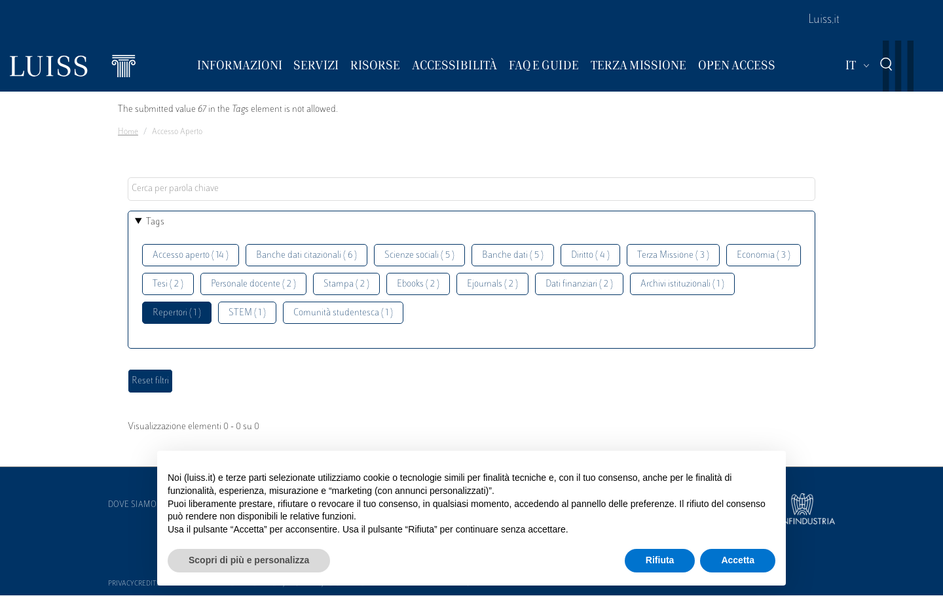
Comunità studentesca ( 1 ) (343, 313)
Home (128, 132)
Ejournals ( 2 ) (492, 284)
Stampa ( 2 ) (346, 284)
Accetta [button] (737, 560)
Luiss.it (824, 20)
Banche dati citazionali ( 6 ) (306, 255)
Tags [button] (155, 222)
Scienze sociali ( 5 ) (419, 255)
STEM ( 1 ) (247, 313)
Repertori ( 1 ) (177, 313)
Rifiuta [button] (660, 560)
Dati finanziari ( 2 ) (579, 284)
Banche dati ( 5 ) (513, 255)
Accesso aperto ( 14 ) (191, 255)
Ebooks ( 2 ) (418, 284)
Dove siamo (132, 505)
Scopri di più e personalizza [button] (249, 560)
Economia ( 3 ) (763, 255)
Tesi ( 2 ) (168, 284)
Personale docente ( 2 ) (253, 284)
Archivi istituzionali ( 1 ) (682, 284)
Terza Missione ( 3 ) (673, 255)
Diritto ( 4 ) (590, 255)
